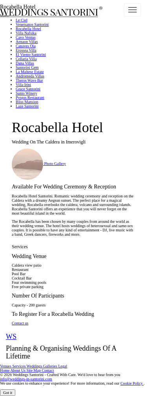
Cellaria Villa (26, 59)
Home (5, 370)
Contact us (20, 323)
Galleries (50, 366)
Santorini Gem (27, 67)
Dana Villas (25, 63)
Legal (62, 366)
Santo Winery (26, 93)
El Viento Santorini (31, 54)
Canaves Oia (26, 46)
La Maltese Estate (30, 72)
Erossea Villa (26, 50)
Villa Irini (23, 84)
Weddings (35, 366)
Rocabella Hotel (28, 29)
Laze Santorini (27, 106)
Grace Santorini (28, 89)
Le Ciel (21, 20)
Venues (6, 366)
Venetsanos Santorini (32, 24)
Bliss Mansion (27, 102)
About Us (18, 370)
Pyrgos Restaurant (30, 97)
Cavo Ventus (26, 37)
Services (19, 366)
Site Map (34, 370)
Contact (48, 370)
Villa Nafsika (26, 33)
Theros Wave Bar (29, 80)
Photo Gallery (39, 163)
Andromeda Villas (30, 76)
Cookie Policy (131, 383)
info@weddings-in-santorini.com (26, 379)
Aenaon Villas (27, 41)
